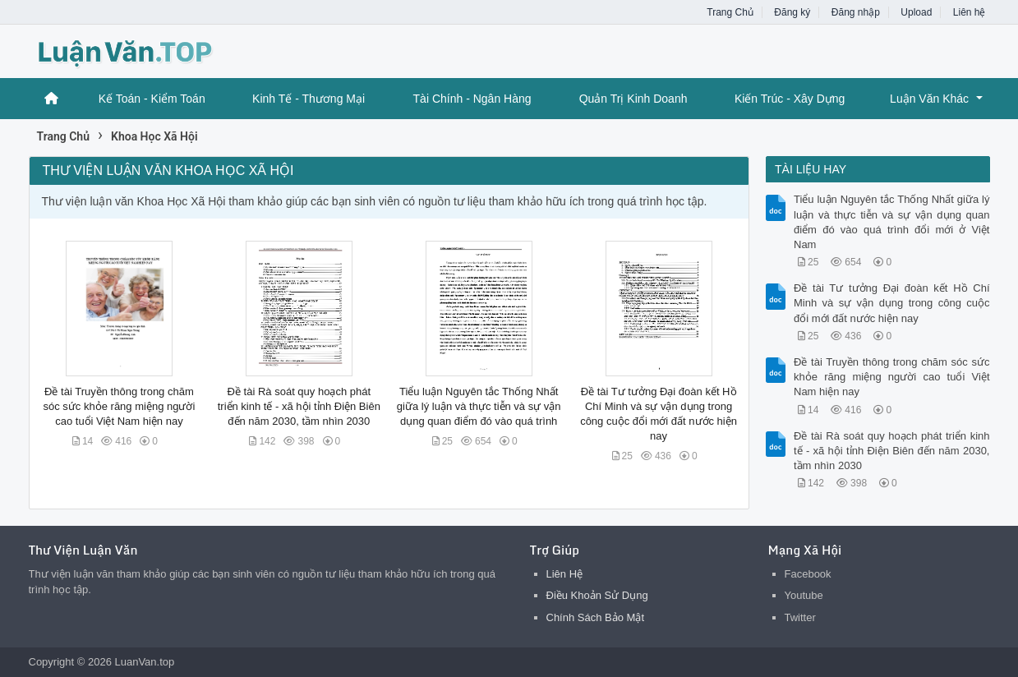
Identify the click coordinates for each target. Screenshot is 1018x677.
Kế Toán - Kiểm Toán (152, 98)
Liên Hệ (564, 574)
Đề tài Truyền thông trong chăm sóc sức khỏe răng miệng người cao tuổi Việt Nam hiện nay (120, 406)
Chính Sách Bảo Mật (595, 617)
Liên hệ (969, 12)
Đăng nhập (855, 12)
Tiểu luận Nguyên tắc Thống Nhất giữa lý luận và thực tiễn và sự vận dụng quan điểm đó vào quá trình (479, 406)
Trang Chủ (730, 12)
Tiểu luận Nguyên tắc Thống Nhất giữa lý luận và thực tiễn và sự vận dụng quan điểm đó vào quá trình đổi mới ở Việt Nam (892, 222)
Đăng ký (792, 12)
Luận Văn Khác (929, 98)
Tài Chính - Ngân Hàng (472, 98)
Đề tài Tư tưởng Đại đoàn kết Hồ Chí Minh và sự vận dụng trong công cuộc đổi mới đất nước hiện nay (892, 303)
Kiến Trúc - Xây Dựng (790, 98)
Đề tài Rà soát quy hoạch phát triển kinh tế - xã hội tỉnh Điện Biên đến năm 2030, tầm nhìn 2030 (299, 406)
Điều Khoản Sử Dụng (597, 595)
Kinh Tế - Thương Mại (308, 98)
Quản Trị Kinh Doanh (633, 98)
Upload (916, 12)
